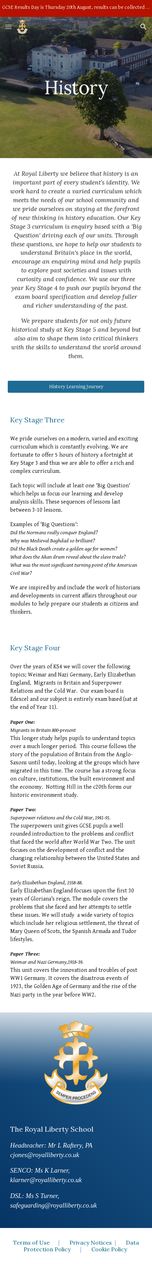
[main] (76, 87)
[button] (8, 26)
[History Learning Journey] (76, 387)
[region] (76, 8)
